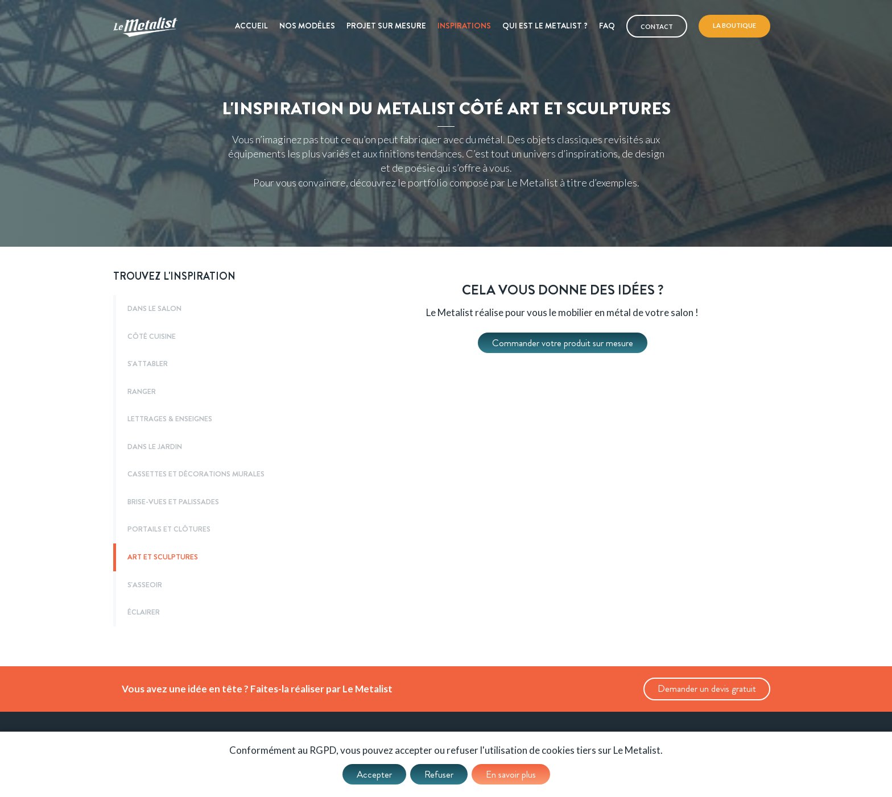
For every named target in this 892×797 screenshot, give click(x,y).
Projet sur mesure (386, 25)
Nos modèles (307, 25)
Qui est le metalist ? (545, 25)
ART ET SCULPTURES (162, 557)
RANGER (141, 392)
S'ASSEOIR (144, 585)
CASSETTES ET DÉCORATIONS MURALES (196, 474)
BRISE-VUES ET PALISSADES (173, 502)
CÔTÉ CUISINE (151, 336)
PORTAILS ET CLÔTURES (168, 529)
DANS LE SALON (154, 309)
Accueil (251, 25)
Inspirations (464, 25)
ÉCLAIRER (143, 612)
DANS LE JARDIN (154, 447)
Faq (607, 25)
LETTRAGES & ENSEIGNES (169, 419)
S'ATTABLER (147, 364)
